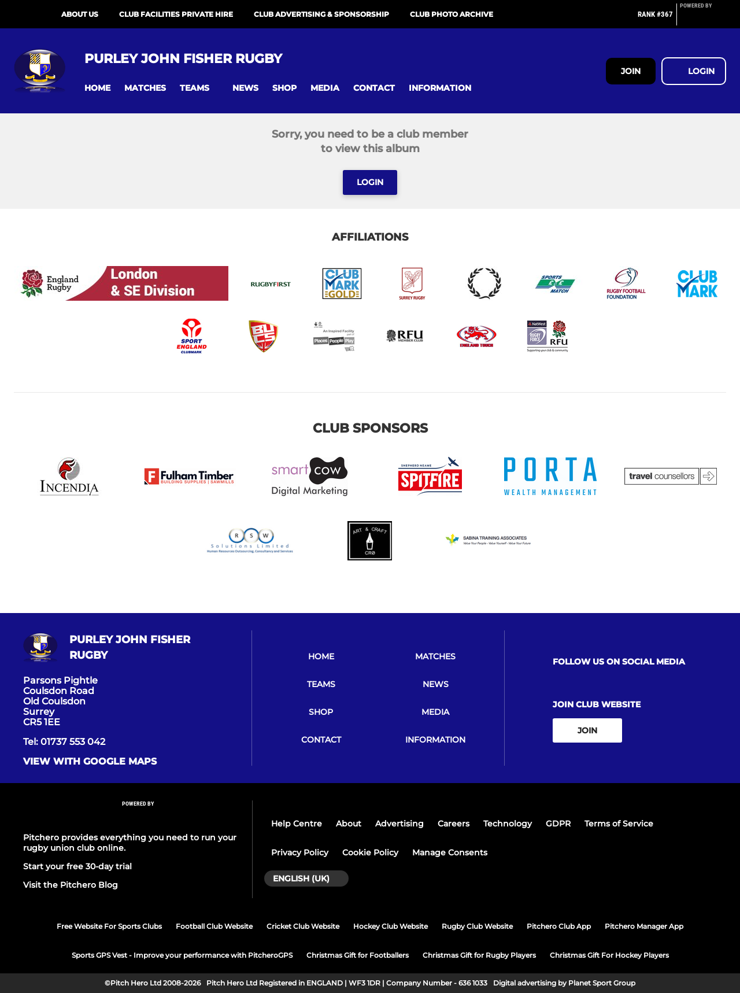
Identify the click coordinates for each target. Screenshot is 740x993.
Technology (507, 823)
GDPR (558, 823)
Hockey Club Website (390, 926)
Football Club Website (214, 926)
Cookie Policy (370, 852)
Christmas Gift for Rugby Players (479, 955)
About (348, 823)
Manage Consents (449, 852)
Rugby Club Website (477, 926)
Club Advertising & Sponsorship (321, 14)
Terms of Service (618, 823)
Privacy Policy (299, 852)
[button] (97, 88)
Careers (453, 823)
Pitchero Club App (559, 926)
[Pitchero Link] (703, 19)
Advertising (399, 823)
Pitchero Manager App (644, 926)
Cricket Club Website (303, 926)
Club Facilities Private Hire (176, 14)
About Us (79, 14)
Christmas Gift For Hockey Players (609, 955)
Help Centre (296, 823)
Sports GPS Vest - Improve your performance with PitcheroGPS (182, 955)
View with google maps (90, 762)
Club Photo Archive (451, 14)
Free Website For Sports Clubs (109, 926)
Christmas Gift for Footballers (357, 955)
